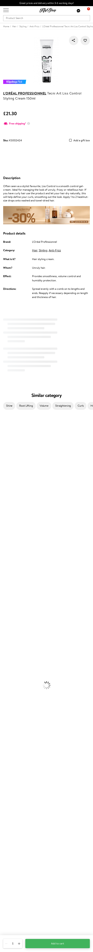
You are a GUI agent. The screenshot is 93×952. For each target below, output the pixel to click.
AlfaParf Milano (9, 560)
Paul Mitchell (7, 572)
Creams (4, 609)
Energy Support (9, 700)
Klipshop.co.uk (12, 747)
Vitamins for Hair (10, 691)
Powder (4, 671)
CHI (2, 548)
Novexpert (6, 585)
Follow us (8, 926)
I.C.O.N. (5, 457)
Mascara (5, 679)
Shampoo (5, 593)
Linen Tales (6, 478)
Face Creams (7, 626)
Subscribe (13, 889)
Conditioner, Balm (10, 597)
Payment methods (14, 788)
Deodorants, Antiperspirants (16, 646)
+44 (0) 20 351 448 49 (16, 903)
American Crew (9, 581)
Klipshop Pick (11, 828)
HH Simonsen (8, 494)
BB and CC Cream (10, 675)
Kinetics (4, 539)
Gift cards (9, 796)
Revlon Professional (11, 527)
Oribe (3, 531)
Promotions (11, 812)
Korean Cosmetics (11, 655)
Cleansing (5, 638)
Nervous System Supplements (17, 712)
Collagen (5, 696)
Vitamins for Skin (10, 704)
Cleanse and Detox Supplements (19, 708)
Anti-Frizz (55, 250)
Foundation (6, 659)
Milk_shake (6, 428)
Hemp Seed (7, 449)
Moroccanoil (7, 502)
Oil (2, 601)
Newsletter (9, 868)
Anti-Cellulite (8, 642)
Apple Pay (9, 760)
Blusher (4, 683)
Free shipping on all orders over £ (24, 724)
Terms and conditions (15, 752)
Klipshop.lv (9, 840)
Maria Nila (6, 523)
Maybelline (6, 461)
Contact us (9, 784)
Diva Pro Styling (9, 519)
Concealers (6, 667)
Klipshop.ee (10, 848)
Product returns (12, 729)
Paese (3, 498)
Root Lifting (26, 405)
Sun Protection (9, 650)
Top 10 (7, 820)
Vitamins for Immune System (17, 716)
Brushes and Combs (11, 613)
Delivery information (15, 792)
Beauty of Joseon (10, 465)
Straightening (63, 405)
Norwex (4, 490)
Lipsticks (5, 687)
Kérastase (5, 441)
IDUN (3, 568)
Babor (3, 432)
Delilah (4, 436)
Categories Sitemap (14, 772)
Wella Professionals (11, 510)
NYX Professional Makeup (15, 486)
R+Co (3, 556)
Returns (7, 804)
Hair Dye (5, 622)
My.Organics (7, 469)
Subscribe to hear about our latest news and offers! (33, 872)
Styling (43, 250)
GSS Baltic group (14, 836)
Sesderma (6, 445)
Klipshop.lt (9, 844)
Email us (8, 911)
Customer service (14, 780)
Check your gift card (15, 800)
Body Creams (8, 630)
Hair (35, 250)
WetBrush (6, 564)
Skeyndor (5, 515)
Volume (44, 405)
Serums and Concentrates (15, 634)
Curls (81, 405)
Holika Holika (7, 552)
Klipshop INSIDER (13, 764)
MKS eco (5, 535)
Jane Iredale (7, 453)
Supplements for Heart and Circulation (23, 720)
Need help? (10, 899)
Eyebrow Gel (7, 663)
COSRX (4, 482)
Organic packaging (14, 733)
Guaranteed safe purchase (18, 737)
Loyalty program (13, 824)
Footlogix (5, 543)
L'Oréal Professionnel (24, 93)
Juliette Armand (9, 424)
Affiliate (8, 768)
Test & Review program (16, 816)
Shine (9, 405)
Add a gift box (81, 140)
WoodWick (6, 474)
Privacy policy (11, 756)
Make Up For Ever (10, 576)
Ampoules (6, 605)
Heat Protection (9, 617)
